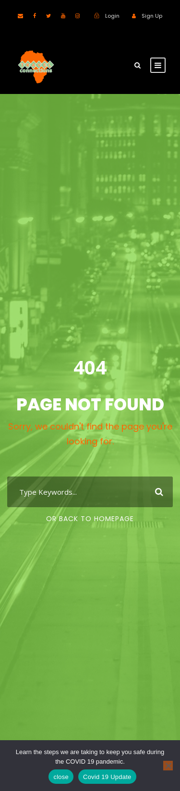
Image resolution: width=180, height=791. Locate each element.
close (61, 776)
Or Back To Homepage (90, 518)
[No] (168, 765)
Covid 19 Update (107, 776)
